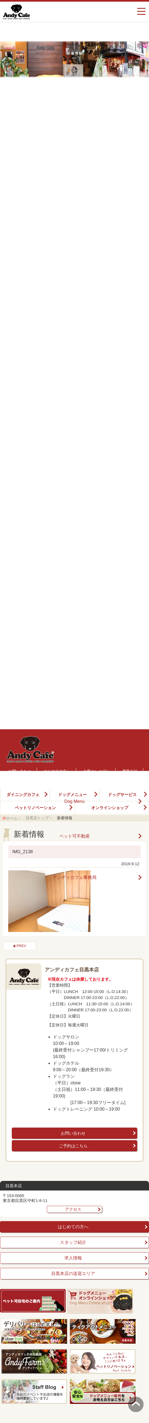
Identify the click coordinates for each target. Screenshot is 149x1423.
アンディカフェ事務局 (74, 877)
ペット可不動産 (74, 836)
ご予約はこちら (73, 1145)
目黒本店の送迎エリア (73, 1273)
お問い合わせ (73, 1133)
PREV (21, 946)
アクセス (73, 1209)
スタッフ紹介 (73, 1242)
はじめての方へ (73, 1226)
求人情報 (73, 1258)
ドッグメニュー (72, 794)
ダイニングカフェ (23, 794)
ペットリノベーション (35, 807)
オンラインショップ (109, 807)
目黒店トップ (37, 818)
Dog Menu (74, 801)
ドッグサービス (122, 794)
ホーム (12, 818)
